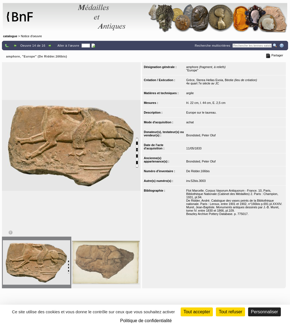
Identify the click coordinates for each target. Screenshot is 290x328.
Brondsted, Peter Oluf (201, 135)
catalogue (10, 36)
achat (190, 122)
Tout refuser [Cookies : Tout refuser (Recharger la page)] (230, 311)
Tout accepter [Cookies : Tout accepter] (196, 311)
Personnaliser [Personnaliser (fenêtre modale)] (264, 311)
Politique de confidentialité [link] (146, 320)
